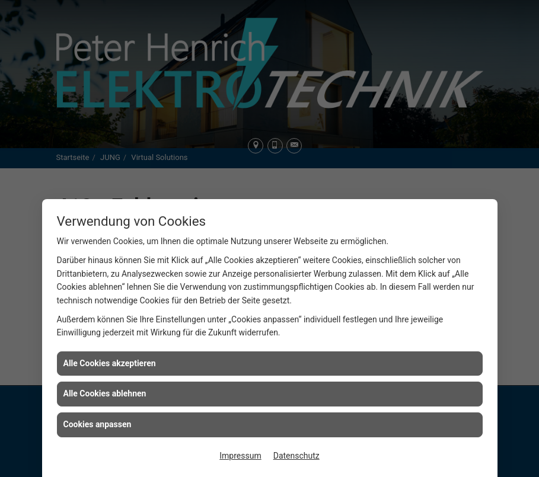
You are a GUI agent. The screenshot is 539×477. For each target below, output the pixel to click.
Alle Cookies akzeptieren (109, 363)
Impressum (240, 455)
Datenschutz (296, 455)
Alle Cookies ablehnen (104, 393)
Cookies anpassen (97, 424)
